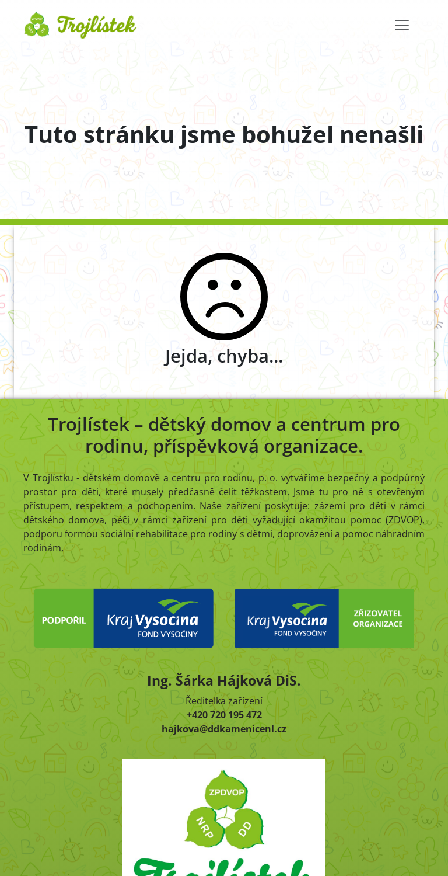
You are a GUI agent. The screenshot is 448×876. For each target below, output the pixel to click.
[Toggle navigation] (402, 25)
